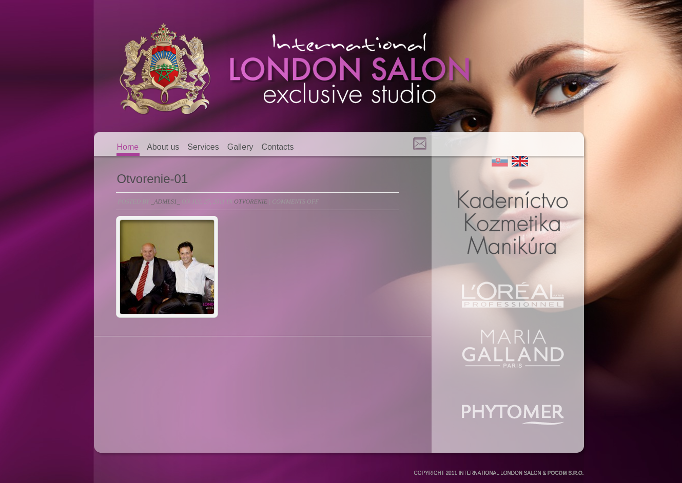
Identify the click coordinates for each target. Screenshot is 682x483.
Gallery (240, 147)
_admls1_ (165, 201)
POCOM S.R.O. (566, 473)
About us (163, 147)
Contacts (277, 147)
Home (128, 147)
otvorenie (250, 201)
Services (203, 147)
